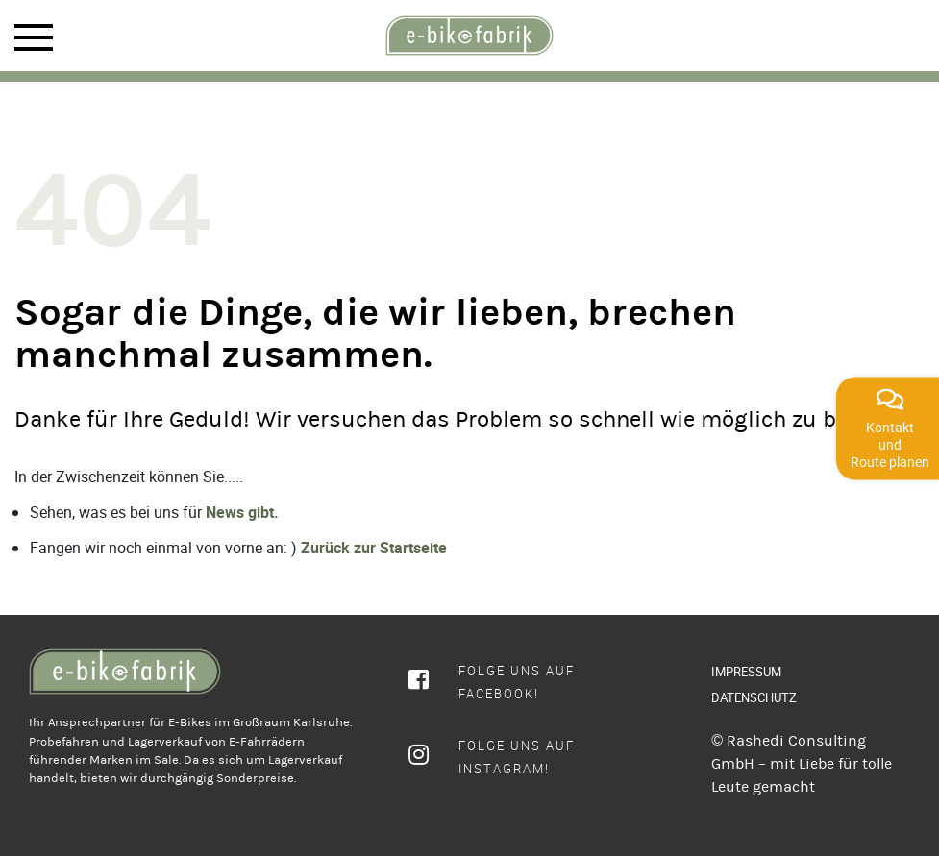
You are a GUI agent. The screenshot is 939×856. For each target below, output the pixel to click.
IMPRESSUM (746, 671)
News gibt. (242, 512)
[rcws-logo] (470, 35)
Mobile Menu (33, 37)
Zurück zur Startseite (374, 547)
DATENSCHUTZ (754, 697)
